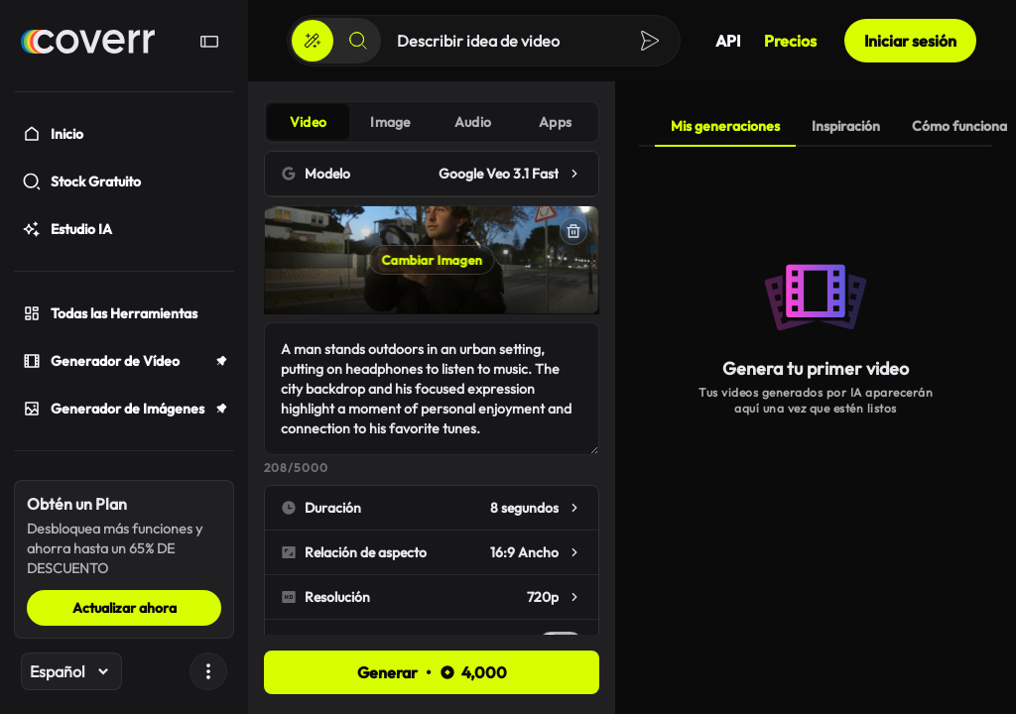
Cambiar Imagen (432, 260)
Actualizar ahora (124, 608)
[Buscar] (358, 40)
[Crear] (312, 40)
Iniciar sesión (910, 41)
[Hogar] (88, 42)
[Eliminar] (573, 231)
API (727, 41)
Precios (790, 41)
